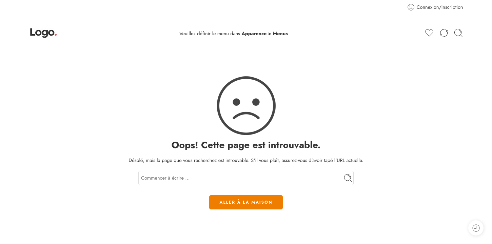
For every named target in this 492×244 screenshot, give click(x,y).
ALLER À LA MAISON (246, 202)
